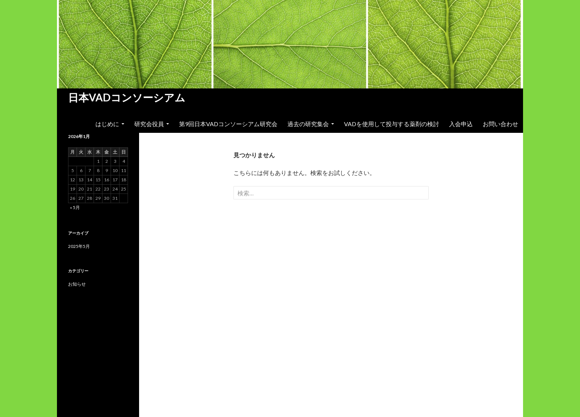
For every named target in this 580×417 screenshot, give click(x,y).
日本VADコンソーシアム (126, 97)
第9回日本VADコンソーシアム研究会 (228, 123)
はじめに (107, 123)
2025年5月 (79, 246)
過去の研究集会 (308, 123)
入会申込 (461, 123)
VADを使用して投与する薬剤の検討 (391, 123)
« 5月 (75, 207)
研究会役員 (149, 123)
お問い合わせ (500, 123)
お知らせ (77, 284)
